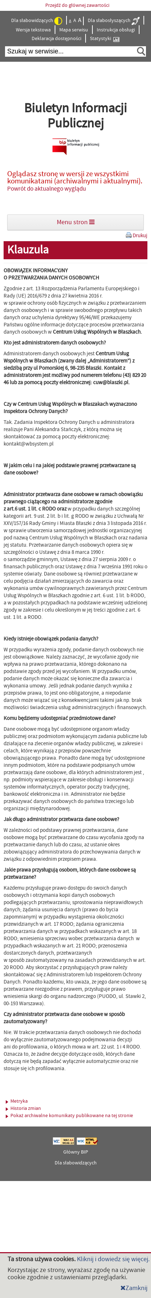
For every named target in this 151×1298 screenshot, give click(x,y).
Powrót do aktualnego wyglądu (46, 189)
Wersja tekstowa (33, 30)
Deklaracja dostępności (56, 38)
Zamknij (133, 1288)
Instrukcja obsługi (116, 30)
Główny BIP (75, 1152)
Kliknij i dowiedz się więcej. (113, 1259)
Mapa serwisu (73, 30)
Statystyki (104, 38)
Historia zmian (23, 1108)
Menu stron (76, 222)
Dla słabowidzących (36, 21)
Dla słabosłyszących (113, 21)
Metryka (17, 1101)
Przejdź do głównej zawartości (77, 5)
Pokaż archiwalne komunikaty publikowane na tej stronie (69, 1115)
